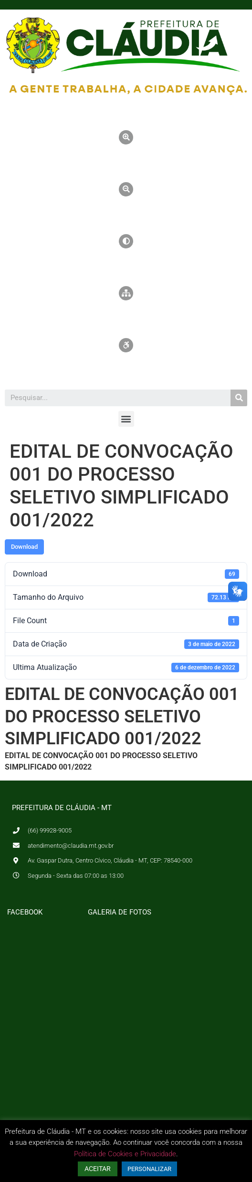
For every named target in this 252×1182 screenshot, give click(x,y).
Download (24, 546)
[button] (126, 419)
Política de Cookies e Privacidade (125, 1154)
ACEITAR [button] (97, 1168)
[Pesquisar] (239, 398)
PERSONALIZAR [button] (149, 1168)
